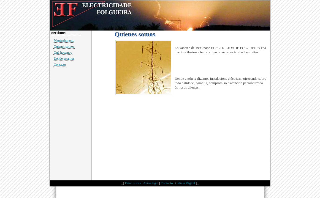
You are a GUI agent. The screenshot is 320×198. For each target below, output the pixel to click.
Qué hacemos (63, 52)
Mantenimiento (64, 40)
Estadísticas (133, 183)
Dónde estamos (64, 59)
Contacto (60, 65)
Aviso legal (150, 183)
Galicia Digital (185, 183)
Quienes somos (64, 46)
